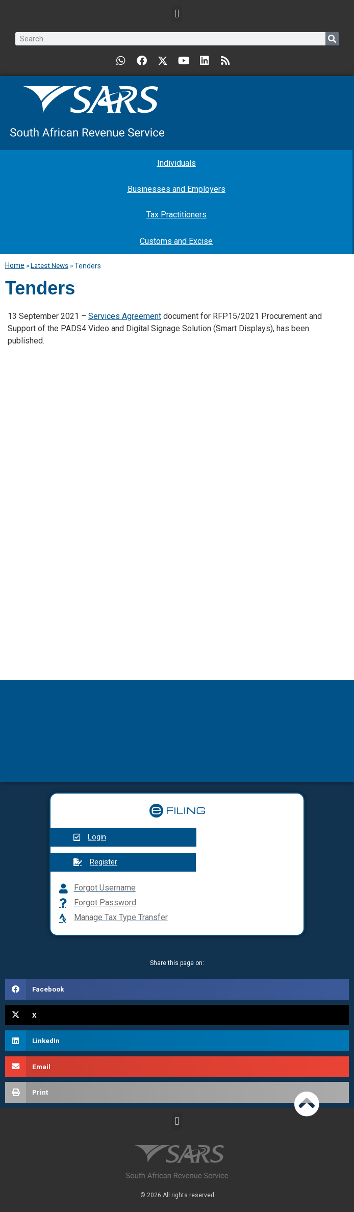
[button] (177, 13)
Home (14, 265)
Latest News (49, 265)
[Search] (332, 38)
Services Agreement (124, 316)
